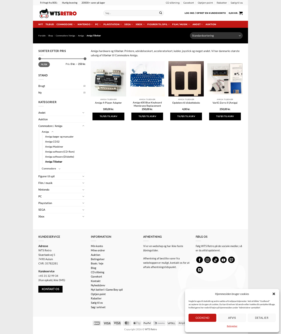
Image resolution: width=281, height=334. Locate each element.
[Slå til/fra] (83, 112)
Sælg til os (237, 2)
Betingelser (232, 326)
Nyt (40, 24)
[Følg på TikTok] (215, 260)
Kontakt (96, 281)
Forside (42, 35)
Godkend (202, 317)
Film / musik (181, 24)
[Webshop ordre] (216, 35)
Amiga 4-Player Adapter (108, 102)
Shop (50, 35)
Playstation (112, 24)
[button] (274, 294)
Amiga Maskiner (54, 146)
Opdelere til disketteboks (186, 102)
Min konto (97, 246)
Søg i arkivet (98, 307)
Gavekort (188, 2)
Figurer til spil (158, 24)
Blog (93, 267)
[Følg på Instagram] (207, 260)
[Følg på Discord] (199, 270)
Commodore (65, 24)
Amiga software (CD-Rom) (60, 151)
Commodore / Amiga (65, 35)
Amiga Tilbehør (53, 161)
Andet (197, 24)
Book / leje (97, 263)
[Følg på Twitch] (231, 260)
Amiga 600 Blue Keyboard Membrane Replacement (147, 104)
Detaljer (262, 317)
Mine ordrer (98, 250)
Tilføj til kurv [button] (108, 116)
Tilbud (50, 24)
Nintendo (85, 24)
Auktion (211, 24)
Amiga (81, 35)
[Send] (160, 13)
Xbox (140, 24)
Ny (40, 92)
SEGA (128, 24)
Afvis (232, 317)
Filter (44, 64)
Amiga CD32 (52, 141)
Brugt (41, 85)
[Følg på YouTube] (223, 260)
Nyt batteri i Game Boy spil (107, 289)
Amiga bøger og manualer (59, 136)
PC (98, 24)
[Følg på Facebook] (199, 260)
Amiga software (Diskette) (59, 156)
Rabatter (222, 2)
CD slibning (173, 2)
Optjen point (205, 2)
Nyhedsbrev (98, 285)
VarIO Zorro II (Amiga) (225, 102)
